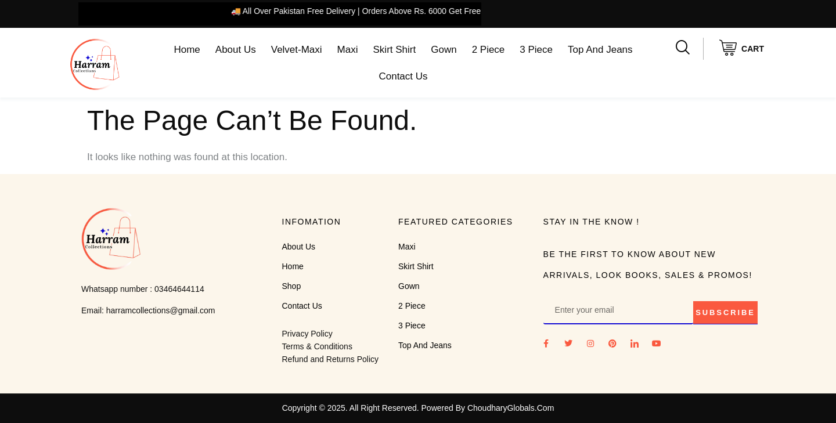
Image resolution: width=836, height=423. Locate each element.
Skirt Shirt (394, 49)
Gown (443, 49)
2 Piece (488, 49)
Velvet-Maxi (296, 49)
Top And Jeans (600, 49)
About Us (235, 49)
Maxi (347, 49)
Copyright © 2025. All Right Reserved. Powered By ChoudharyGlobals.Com (418, 408)
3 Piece (536, 49)
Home (187, 49)
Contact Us (403, 76)
